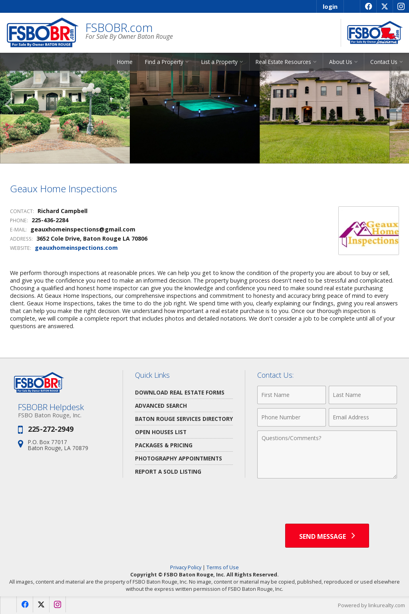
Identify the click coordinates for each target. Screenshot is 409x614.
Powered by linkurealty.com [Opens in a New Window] (371, 605)
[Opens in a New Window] (368, 6)
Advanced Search (161, 405)
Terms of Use (222, 567)
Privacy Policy (185, 567)
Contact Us (383, 62)
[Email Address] (363, 417)
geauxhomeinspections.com (76, 247)
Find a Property (164, 62)
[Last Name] (363, 395)
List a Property (219, 62)
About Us (340, 62)
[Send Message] (327, 536)
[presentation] (327, 502)
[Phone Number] (291, 417)
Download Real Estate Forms (179, 392)
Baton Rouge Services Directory (184, 419)
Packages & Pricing (164, 445)
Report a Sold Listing (168, 471)
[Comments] (327, 454)
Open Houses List (161, 432)
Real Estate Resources (283, 62)
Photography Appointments (178, 458)
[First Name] (291, 395)
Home (125, 62)
